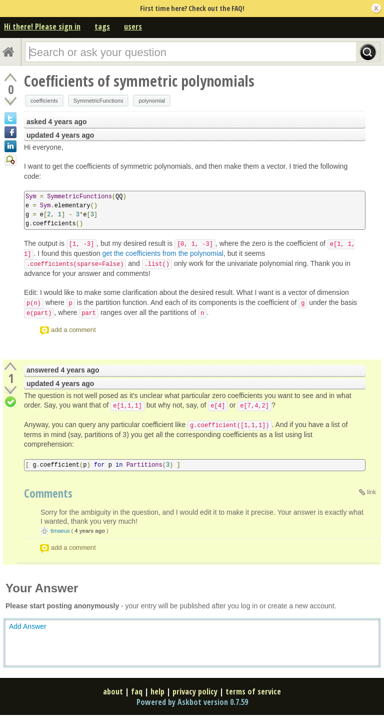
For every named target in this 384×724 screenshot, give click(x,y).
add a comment (73, 329)
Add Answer (27, 626)
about (113, 691)
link (371, 492)
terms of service (253, 691)
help (157, 691)
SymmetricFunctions (99, 101)
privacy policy (195, 691)
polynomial (151, 101)
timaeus (60, 531)
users (133, 26)
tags (102, 26)
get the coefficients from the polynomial (163, 253)
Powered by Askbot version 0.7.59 (192, 701)
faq (136, 691)
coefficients (44, 101)
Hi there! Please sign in (42, 26)
